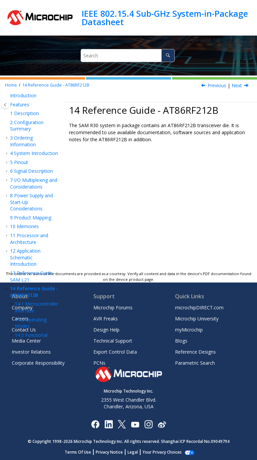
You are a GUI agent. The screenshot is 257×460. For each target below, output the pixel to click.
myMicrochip (189, 329)
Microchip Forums (113, 307)
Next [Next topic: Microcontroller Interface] (237, 85)
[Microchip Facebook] (95, 424)
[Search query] (127, 55)
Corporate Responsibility (38, 363)
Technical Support (112, 341)
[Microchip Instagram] (148, 424)
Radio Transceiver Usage (35, 244)
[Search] (167, 55)
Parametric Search (195, 363)
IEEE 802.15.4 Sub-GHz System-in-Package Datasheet (165, 17)
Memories (24, 102)
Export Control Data (115, 352)
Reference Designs (195, 352)
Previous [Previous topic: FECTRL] (216, 85)
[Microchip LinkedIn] (108, 424)
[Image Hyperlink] (135, 424)
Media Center (26, 341)
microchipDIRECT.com (199, 307)
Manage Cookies (162, 452)
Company (22, 307)
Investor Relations (31, 352)
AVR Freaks (105, 318)
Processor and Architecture (29, 114)
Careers (20, 318)
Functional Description (31, 213)
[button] (7, 111)
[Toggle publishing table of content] (5, 104)
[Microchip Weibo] (162, 424)
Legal (136, 452)
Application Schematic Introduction (25, 133)
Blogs (181, 341)
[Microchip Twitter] (122, 424)
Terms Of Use (81, 452)
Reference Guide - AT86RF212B (55, 85)
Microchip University (197, 318)
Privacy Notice (112, 452)
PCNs (99, 363)
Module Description (28, 229)
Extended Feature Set (30, 260)
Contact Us (24, 329)
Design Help (106, 329)
